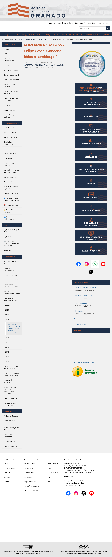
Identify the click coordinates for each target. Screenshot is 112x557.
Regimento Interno (31, 481)
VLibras (88, 23)
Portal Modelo (36, 551)
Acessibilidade (69, 23)
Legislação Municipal (31, 490)
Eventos (6, 481)
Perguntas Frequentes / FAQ (36, 34)
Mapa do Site (56, 23)
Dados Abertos (52, 473)
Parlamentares (29, 463)
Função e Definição (10, 468)
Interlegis (19, 553)
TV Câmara (78, 330)
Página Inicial (11, 34)
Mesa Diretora (29, 473)
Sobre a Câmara (10, 44)
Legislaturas (28, 468)
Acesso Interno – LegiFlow (96, 34)
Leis (5, 225)
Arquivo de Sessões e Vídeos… (85, 362)
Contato (80, 23)
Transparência (29, 39)
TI (26, 63)
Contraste (97, 23)
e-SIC (49, 468)
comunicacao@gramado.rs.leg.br (80, 472)
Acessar (107, 23)
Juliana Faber (78, 311)
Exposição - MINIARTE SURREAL (85, 287)
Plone (37, 553)
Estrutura (7, 473)
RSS (56, 34)
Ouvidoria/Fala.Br (71, 34)
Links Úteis (8, 411)
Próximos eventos (81, 282)
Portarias (39, 39)
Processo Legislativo (11, 123)
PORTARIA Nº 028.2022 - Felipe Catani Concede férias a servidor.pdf (45, 66)
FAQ (48, 477)
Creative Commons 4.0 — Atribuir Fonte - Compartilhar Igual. (87, 552)
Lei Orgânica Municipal (32, 486)
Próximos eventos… (81, 324)
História (6, 463)
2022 (45, 39)
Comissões (28, 477)
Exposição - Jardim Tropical (83, 295)
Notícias (7, 477)
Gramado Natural (80, 303)
